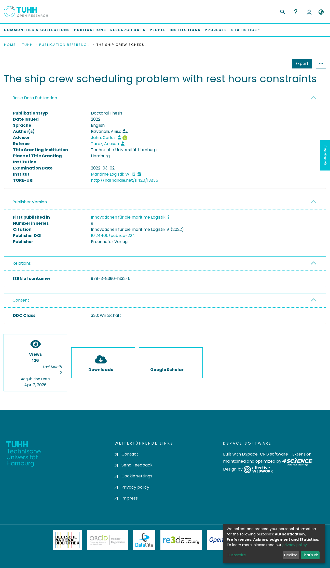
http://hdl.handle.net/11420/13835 (124, 180)
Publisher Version (29, 202)
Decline (290, 555)
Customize (236, 555)
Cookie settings (133, 476)
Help (295, 11)
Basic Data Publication (34, 98)
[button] (321, 12)
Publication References (64, 44)
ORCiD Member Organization (107, 540)
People (158, 29)
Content (20, 300)
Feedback (325, 155)
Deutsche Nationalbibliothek (67, 540)
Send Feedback (134, 465)
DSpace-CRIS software (265, 454)
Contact (126, 454)
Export (302, 63)
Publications (90, 29)
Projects (216, 29)
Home (10, 44)
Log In (309, 11)
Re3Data (181, 540)
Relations (21, 263)
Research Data (128, 29)
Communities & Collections (37, 29)
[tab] (165, 98)
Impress (126, 498)
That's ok (310, 555)
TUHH (27, 44)
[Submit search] (282, 11)
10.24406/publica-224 (113, 235)
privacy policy (294, 544)
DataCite (144, 540)
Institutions (185, 29)
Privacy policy (132, 487)
